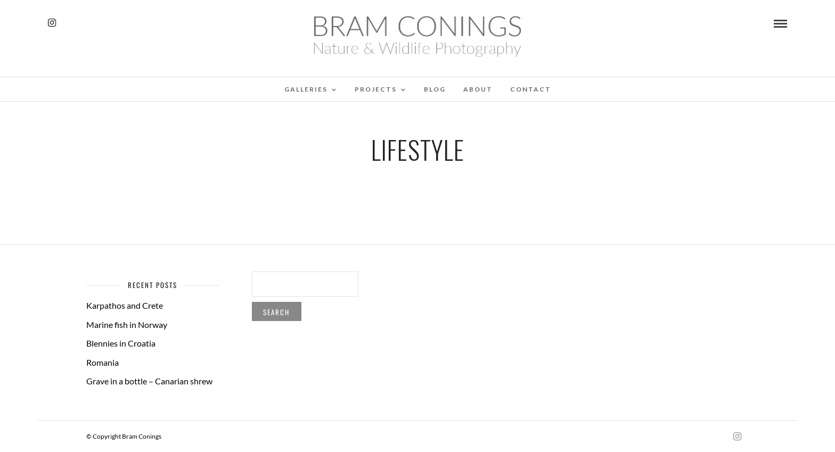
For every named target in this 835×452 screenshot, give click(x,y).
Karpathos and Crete (124, 305)
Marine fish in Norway (126, 324)
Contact (530, 89)
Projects (376, 89)
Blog (435, 89)
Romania (102, 362)
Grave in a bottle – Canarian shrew (149, 381)
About (478, 89)
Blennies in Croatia (120, 343)
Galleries (306, 89)
